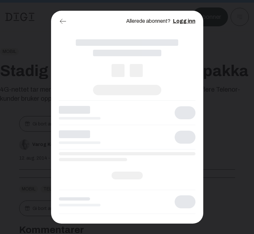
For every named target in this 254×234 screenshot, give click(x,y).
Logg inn (184, 21)
